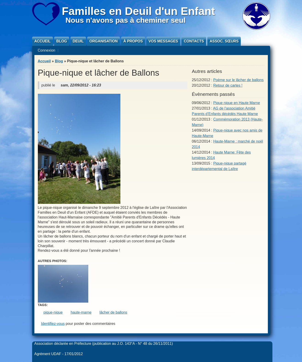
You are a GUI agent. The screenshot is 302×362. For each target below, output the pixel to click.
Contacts (194, 41)
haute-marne (81, 312)
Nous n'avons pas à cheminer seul (126, 20)
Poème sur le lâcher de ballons (238, 80)
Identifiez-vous (53, 324)
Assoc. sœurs (224, 41)
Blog (61, 41)
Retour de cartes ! (227, 85)
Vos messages (163, 41)
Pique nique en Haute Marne (236, 103)
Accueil (42, 41)
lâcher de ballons (113, 312)
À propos (133, 41)
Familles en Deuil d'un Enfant (138, 11)
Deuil (78, 41)
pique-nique (53, 312)
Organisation (103, 41)
